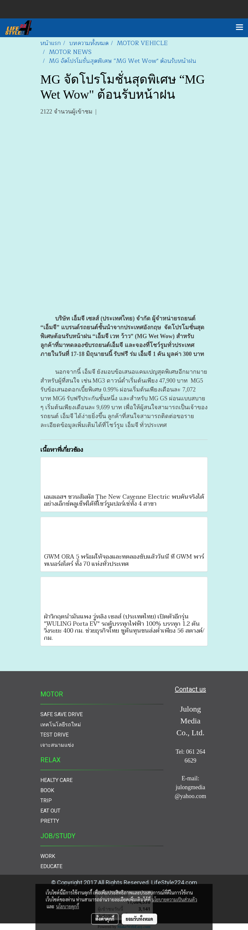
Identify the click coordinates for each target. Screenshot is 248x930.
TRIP (46, 800)
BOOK (47, 790)
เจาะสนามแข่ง (57, 745)
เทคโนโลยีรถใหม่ (60, 724)
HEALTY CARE (56, 780)
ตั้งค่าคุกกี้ (104, 919)
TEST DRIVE (54, 735)
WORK (47, 856)
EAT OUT (50, 811)
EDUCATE (51, 866)
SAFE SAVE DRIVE (61, 714)
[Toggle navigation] (239, 27)
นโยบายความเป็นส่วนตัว (174, 899)
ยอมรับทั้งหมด (139, 919)
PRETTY (49, 821)
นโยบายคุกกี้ (67, 906)
